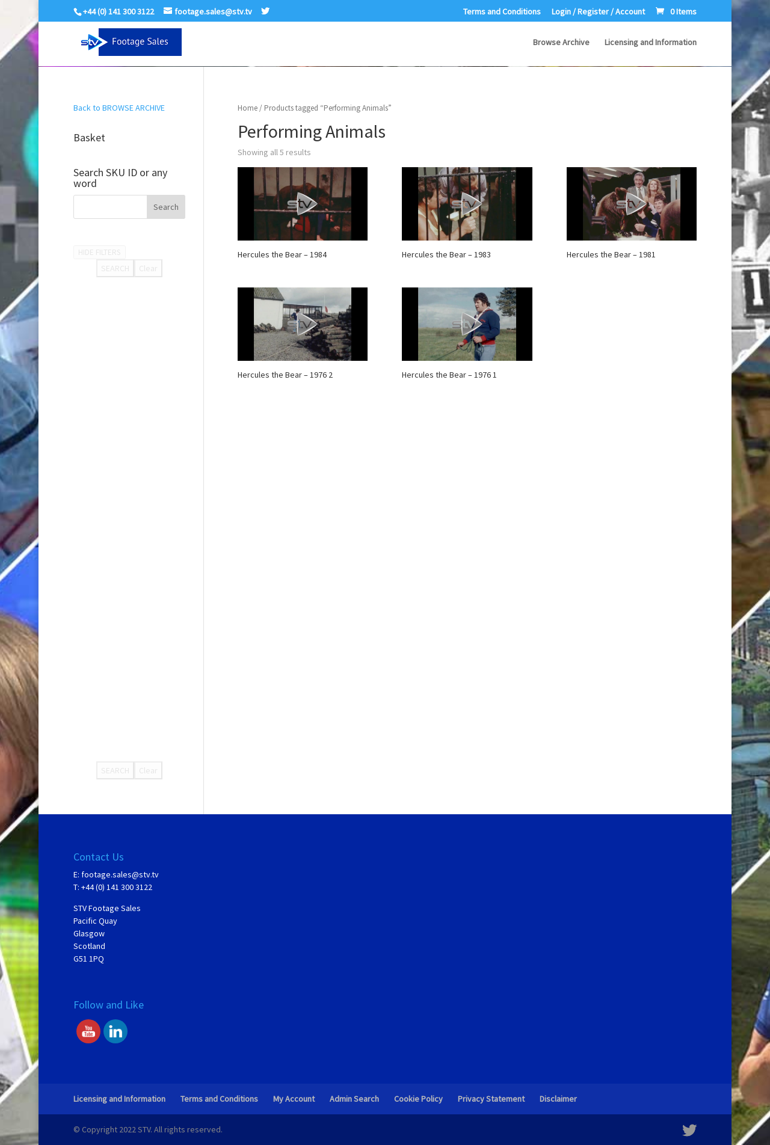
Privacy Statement (491, 1098)
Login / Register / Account (598, 12)
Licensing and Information (651, 43)
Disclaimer (558, 1098)
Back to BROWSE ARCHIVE (119, 107)
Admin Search (354, 1098)
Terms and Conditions (502, 12)
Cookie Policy (418, 1098)
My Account (294, 1098)
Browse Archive (561, 43)
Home (247, 108)
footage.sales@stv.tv (120, 874)
